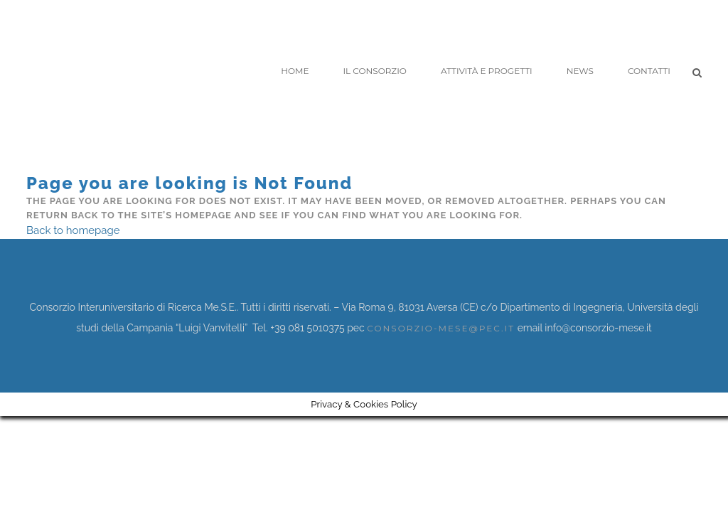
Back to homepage (73, 230)
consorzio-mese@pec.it (441, 328)
